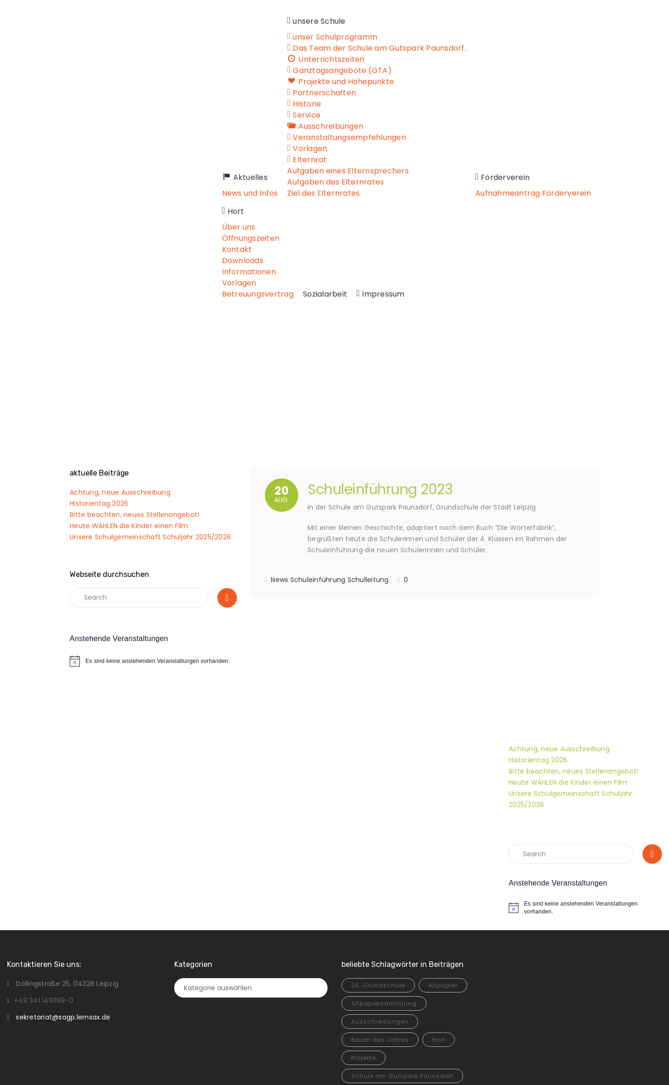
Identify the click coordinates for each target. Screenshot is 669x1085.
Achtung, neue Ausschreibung (120, 409)
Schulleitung (368, 497)
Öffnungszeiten (587, 137)
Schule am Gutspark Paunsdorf (402, 993)
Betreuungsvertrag (594, 193)
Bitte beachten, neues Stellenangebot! (134, 432)
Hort (438, 957)
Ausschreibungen (379, 939)
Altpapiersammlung (384, 921)
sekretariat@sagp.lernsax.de (63, 934)
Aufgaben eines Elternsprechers (307, 170)
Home (298, 307)
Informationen (585, 170)
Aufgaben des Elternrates (294, 182)
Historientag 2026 (99, 420)
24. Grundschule (378, 902)
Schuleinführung (318, 497)
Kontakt (573, 148)
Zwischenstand (445, 1029)
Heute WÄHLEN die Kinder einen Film (129, 443)
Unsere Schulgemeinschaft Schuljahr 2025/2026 (150, 454)
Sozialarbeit (202, 211)
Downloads (579, 159)
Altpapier (443, 902)
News (279, 497)
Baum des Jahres (380, 957)
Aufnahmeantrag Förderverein (491, 193)
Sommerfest (371, 1011)
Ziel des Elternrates (282, 193)
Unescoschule (374, 1029)
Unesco (426, 1011)
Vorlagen (575, 182)
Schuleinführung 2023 (380, 407)
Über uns (575, 126)
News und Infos (208, 193)
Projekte (363, 975)
